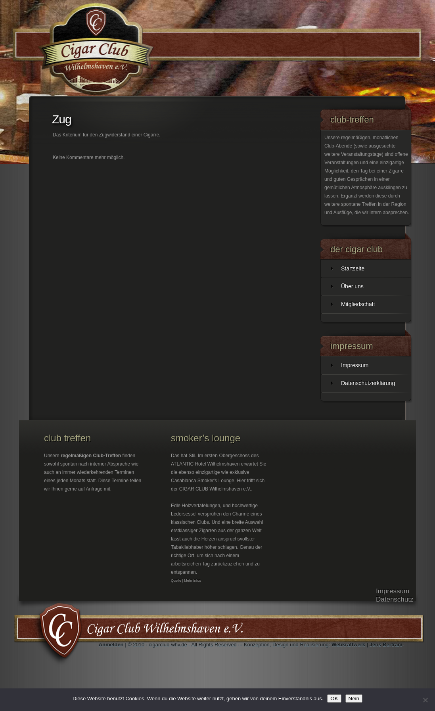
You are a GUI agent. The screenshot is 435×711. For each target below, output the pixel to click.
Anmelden (111, 645)
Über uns (352, 286)
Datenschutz (395, 599)
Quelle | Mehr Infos (186, 581)
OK (334, 698)
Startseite (352, 268)
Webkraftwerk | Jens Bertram (367, 645)
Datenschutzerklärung (368, 383)
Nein (354, 698)
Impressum (354, 365)
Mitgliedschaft (358, 304)
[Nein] (425, 700)
